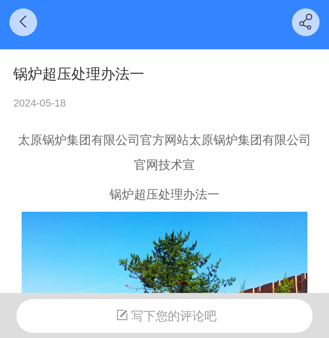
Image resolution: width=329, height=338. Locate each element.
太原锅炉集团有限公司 (79, 140)
